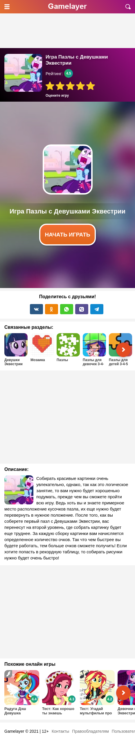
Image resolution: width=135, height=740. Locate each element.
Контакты (60, 731)
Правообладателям (90, 731)
